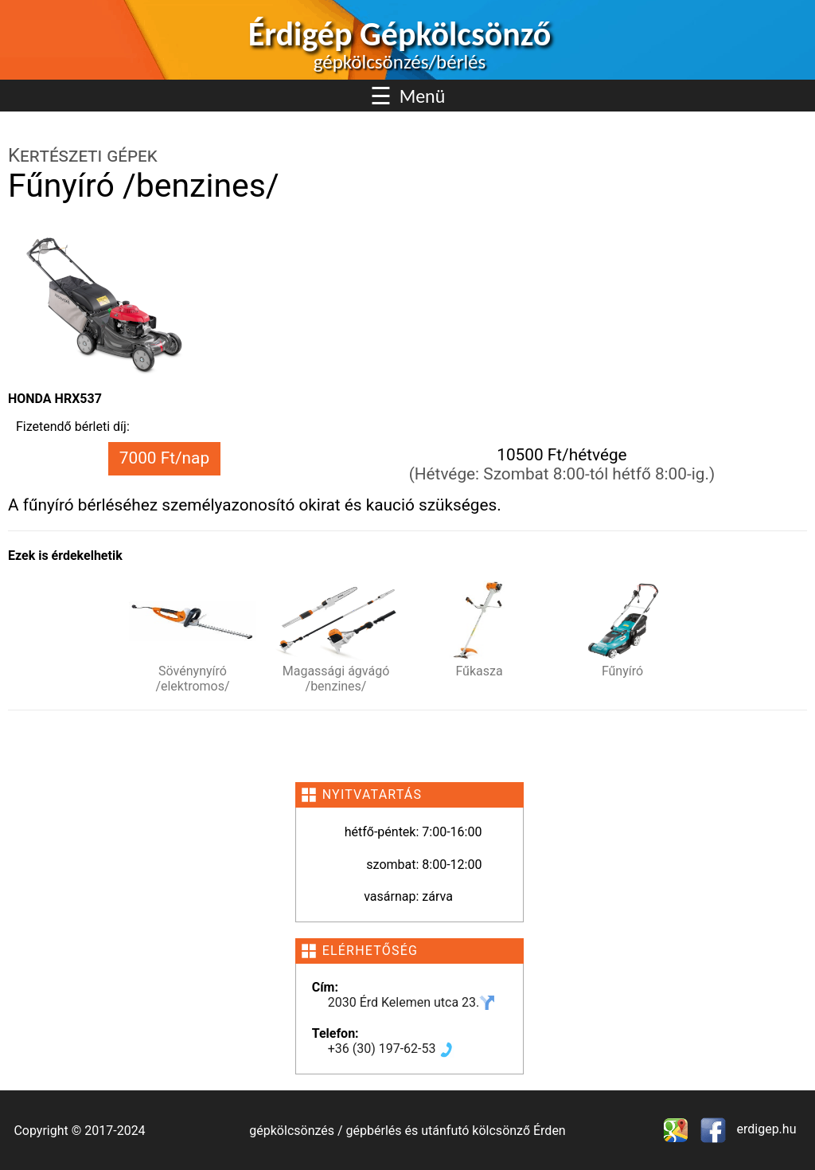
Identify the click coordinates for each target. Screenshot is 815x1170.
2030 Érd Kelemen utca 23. (412, 1002)
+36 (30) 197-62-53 (391, 1048)
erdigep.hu (765, 1129)
